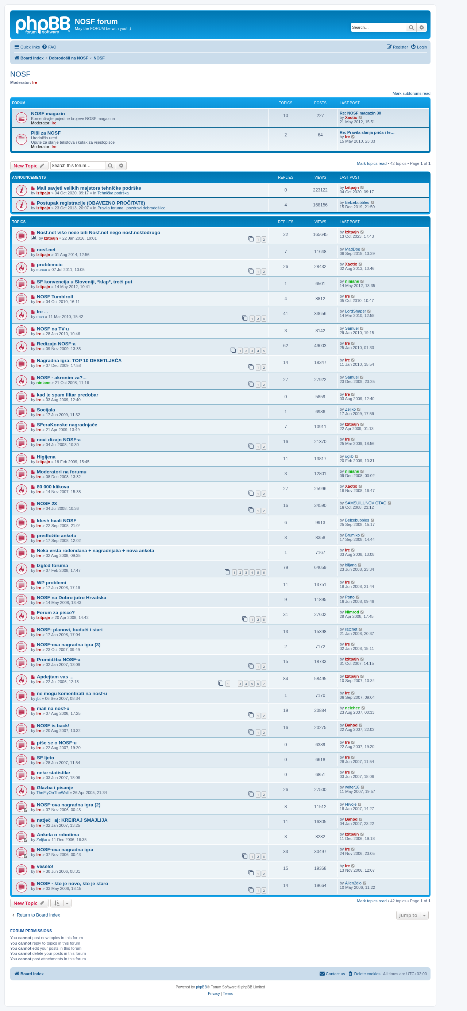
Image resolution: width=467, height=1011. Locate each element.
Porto (350, 597)
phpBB (201, 987)
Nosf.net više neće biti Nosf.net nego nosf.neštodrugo (99, 232)
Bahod (351, 725)
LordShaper (355, 311)
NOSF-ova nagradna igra (65, 849)
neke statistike (53, 772)
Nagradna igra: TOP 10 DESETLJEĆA (79, 360)
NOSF (20, 74)
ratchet (351, 629)
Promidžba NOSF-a (58, 659)
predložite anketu (56, 535)
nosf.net (46, 249)
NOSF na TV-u (53, 329)
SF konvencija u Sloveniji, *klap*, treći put (84, 281)
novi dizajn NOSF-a (59, 439)
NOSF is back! (53, 725)
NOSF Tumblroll (55, 296)
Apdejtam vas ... (55, 676)
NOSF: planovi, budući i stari (70, 629)
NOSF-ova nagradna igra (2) (68, 804)
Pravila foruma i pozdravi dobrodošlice (131, 208)
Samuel (352, 328)
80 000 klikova (53, 486)
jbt (38, 698)
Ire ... (42, 311)
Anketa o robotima (58, 834)
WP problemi (51, 582)
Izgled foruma (52, 565)
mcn (40, 316)
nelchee (352, 708)
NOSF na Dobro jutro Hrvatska (72, 597)
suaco (41, 269)
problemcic (49, 264)
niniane (352, 281)
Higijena (46, 457)
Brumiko (352, 535)
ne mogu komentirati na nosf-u (72, 693)
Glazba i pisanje (55, 787)
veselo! (45, 866)
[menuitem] (49, 47)
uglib (349, 456)
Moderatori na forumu (61, 471)
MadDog (352, 249)
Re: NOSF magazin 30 (360, 113)
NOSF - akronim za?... (61, 377)
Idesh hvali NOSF (56, 520)
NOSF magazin (48, 113)
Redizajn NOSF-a (56, 343)
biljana (351, 565)
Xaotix (351, 117)
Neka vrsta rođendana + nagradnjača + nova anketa (95, 550)
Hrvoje (351, 804)
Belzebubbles (357, 202)
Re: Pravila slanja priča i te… (367, 132)
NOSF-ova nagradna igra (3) (68, 644)
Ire (34, 82)
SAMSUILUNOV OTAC (365, 503)
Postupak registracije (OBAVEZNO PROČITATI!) (91, 203)
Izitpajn (43, 193)
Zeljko (350, 409)
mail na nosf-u (53, 708)
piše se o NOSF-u (57, 742)
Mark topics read (371, 163)
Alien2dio (353, 883)
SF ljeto (45, 757)
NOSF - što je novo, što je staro (72, 883)
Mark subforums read (412, 93)
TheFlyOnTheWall (52, 792)
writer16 (352, 787)
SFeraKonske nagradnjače (67, 424)
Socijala (46, 409)
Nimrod (352, 612)
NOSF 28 (47, 503)
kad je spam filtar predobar (68, 395)
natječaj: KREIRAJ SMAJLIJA (72, 820)
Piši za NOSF (46, 133)
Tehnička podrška (113, 193)
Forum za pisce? (56, 612)
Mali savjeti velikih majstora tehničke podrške (89, 188)
